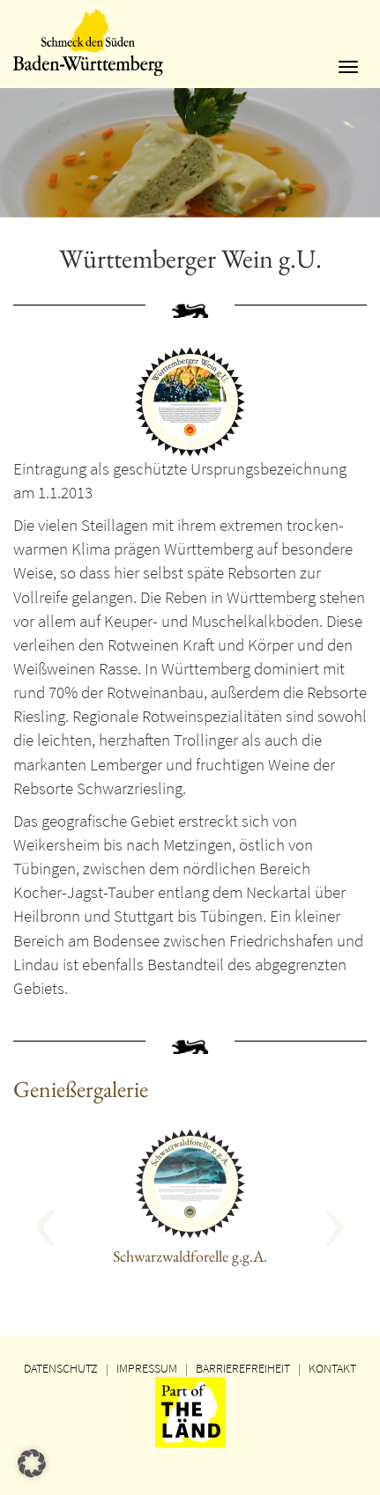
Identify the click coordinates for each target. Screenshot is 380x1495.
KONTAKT (332, 1368)
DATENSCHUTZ (61, 1368)
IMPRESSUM (146, 1368)
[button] (67, 1219)
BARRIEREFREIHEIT (243, 1368)
